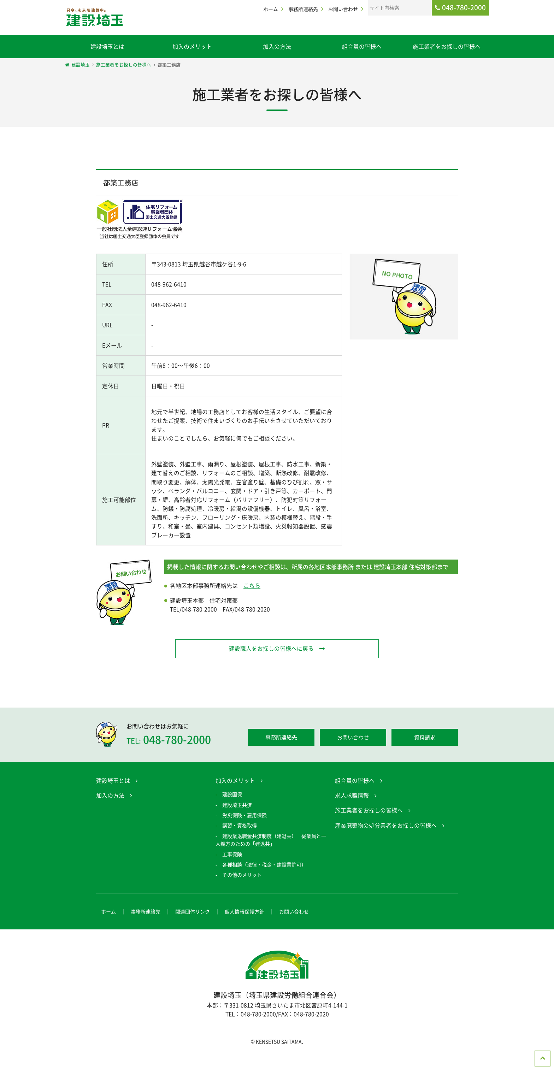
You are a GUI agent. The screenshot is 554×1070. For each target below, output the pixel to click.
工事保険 (232, 870)
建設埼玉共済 (237, 820)
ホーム (270, 8)
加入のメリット (192, 46)
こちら (251, 601)
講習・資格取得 (239, 841)
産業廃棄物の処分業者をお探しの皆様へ (386, 841)
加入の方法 (277, 46)
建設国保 (232, 810)
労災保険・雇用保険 (244, 831)
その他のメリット (242, 890)
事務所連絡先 (303, 8)
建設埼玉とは (107, 46)
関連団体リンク (192, 927)
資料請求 (424, 753)
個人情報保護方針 (244, 927)
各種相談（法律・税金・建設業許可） (264, 880)
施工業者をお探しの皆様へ (447, 46)
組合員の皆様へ (362, 46)
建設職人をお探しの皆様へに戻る (271, 664)
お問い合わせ (343, 8)
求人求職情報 (352, 811)
